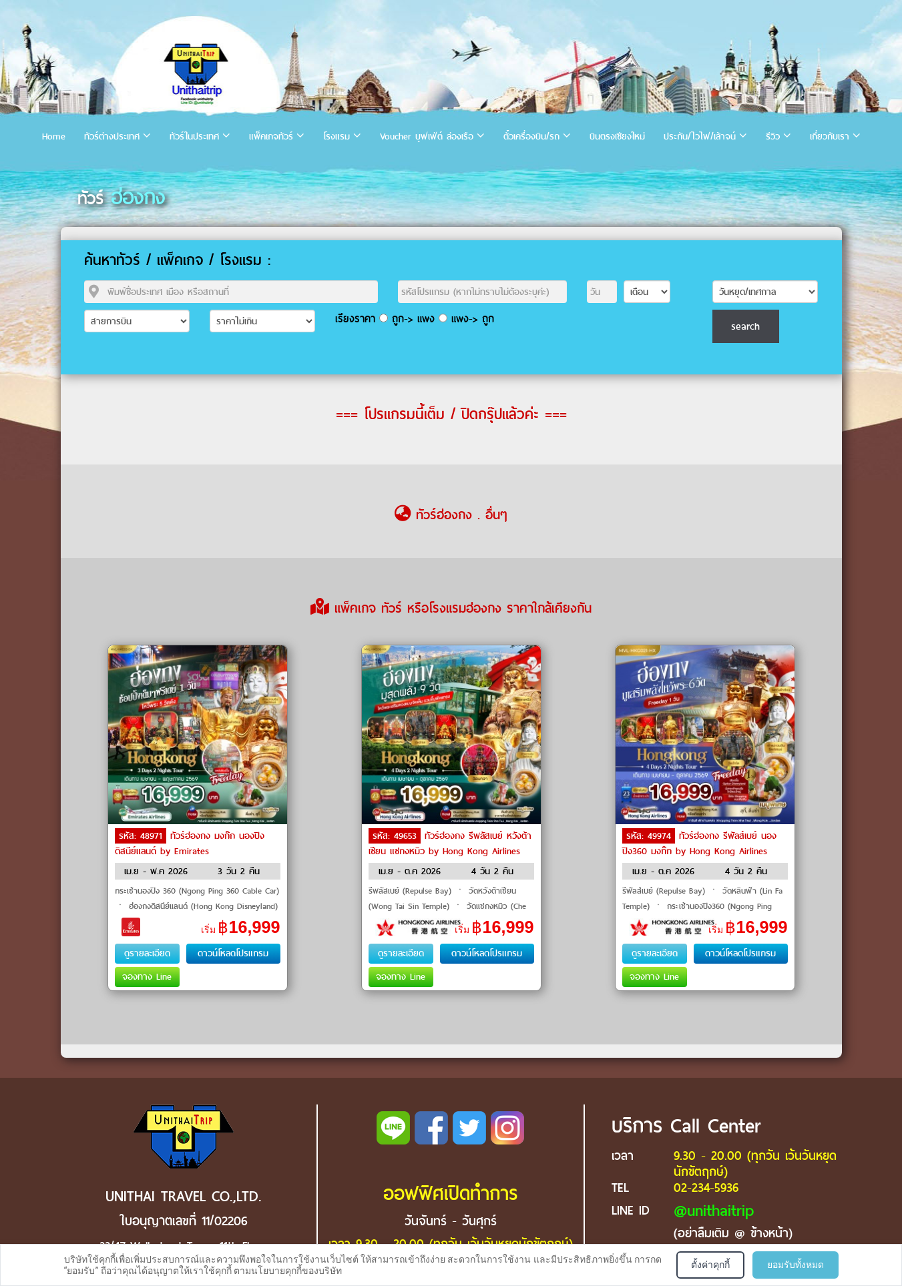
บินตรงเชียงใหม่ (617, 136)
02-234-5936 (706, 1187)
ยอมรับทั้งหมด (795, 1264)
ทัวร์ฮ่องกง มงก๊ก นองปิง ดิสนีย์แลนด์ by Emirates (189, 843)
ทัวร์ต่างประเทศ (112, 136)
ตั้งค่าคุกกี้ (710, 1264)
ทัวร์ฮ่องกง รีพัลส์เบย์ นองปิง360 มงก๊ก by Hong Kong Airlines (699, 843)
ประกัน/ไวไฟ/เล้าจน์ (700, 136)
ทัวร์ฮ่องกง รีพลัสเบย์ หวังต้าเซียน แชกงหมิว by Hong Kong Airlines (450, 843)
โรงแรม (336, 136)
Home (53, 136)
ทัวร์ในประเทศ (194, 136)
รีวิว (773, 136)
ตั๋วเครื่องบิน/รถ (531, 136)
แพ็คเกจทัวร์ (271, 136)
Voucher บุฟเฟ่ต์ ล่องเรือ (426, 136)
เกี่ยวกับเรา (829, 136)
